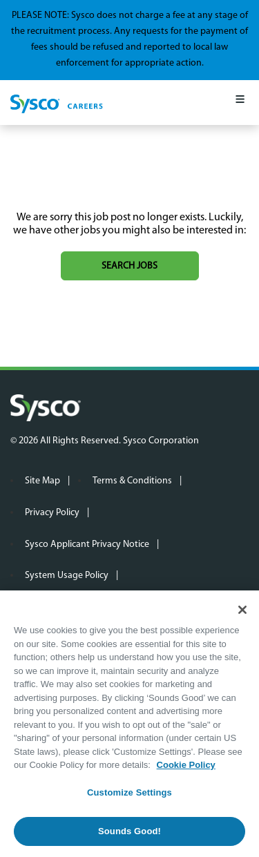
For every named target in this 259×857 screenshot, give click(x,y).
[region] (129, 723)
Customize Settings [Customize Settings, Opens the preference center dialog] (129, 792)
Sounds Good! (129, 831)
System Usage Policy (66, 575)
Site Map (42, 481)
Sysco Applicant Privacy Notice (87, 544)
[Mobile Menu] (240, 102)
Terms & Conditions (132, 481)
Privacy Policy (52, 513)
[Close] (242, 610)
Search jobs (129, 266)
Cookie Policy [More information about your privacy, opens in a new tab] (186, 765)
